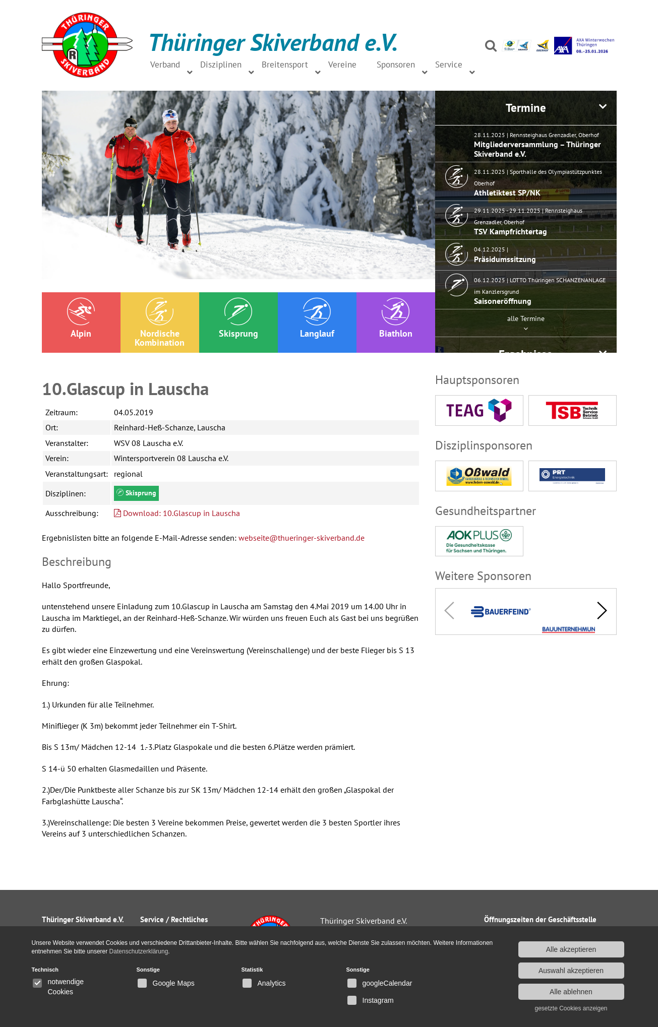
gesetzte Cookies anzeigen (570, 1008)
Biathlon (395, 318)
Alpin (81, 318)
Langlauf (317, 318)
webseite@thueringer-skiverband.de (301, 538)
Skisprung (238, 318)
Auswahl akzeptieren (571, 971)
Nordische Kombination (160, 322)
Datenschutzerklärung (138, 951)
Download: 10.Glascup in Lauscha (177, 513)
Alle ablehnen (571, 992)
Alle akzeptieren (571, 949)
